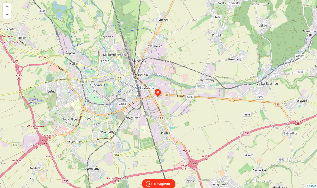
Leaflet (311, 181)
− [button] (7, 15)
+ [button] (7, 7)
